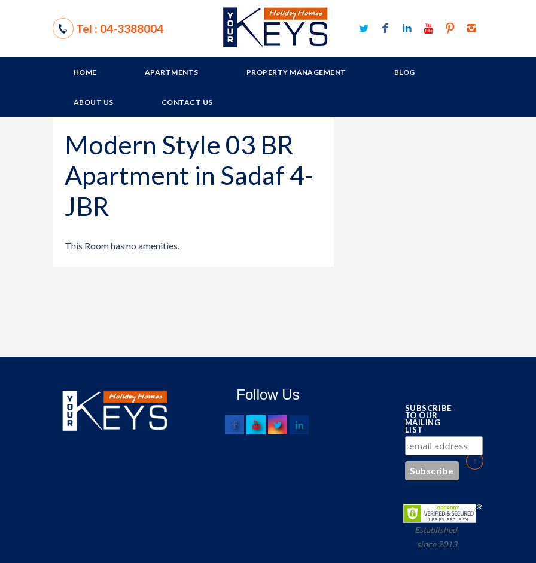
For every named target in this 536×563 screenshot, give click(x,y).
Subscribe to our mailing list (425, 418)
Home (85, 72)
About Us (94, 102)
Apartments (172, 72)
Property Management (296, 72)
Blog (404, 72)
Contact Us (187, 102)
